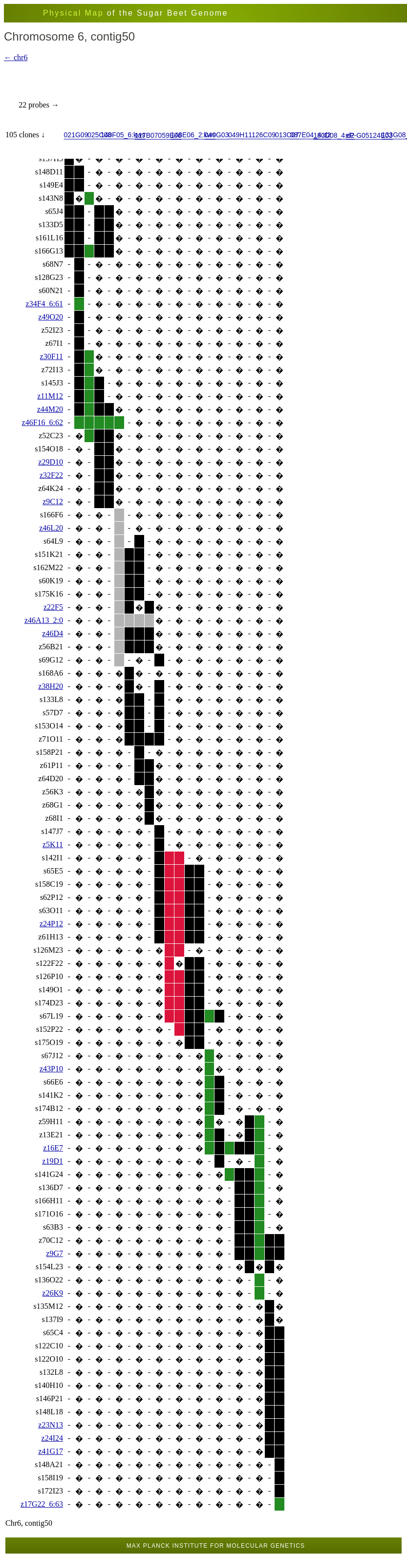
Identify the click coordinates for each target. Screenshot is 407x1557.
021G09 (76, 135)
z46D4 (52, 633)
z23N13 (50, 1425)
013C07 (287, 135)
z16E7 (53, 1148)
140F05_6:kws (123, 135)
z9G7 (54, 1253)
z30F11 (51, 356)
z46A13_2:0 (43, 620)
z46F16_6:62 (42, 422)
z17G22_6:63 (42, 1504)
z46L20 (51, 528)
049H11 (240, 135)
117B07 (146, 135)
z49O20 (50, 317)
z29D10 (50, 462)
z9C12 (53, 501)
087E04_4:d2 (310, 135)
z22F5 (53, 607)
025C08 (99, 135)
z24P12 (51, 923)
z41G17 (50, 1451)
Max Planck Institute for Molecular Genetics (216, 1545)
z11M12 (50, 396)
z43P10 (51, 1069)
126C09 (264, 135)
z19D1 (52, 1161)
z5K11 (53, 844)
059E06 (169, 135)
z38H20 (50, 686)
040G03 (217, 135)
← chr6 (15, 57)
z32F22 (51, 475)
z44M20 (50, 409)
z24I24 (52, 1438)
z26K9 (52, 1293)
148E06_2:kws (193, 135)
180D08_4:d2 (333, 135)
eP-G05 (357, 135)
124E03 (380, 135)
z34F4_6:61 (44, 303)
